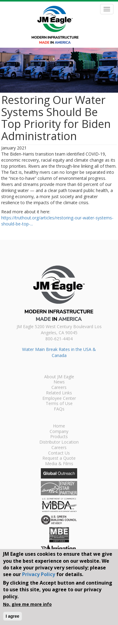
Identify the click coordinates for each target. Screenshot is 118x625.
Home (59, 426)
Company (59, 431)
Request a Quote (59, 458)
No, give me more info (27, 604)
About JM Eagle (59, 377)
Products (59, 436)
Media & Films (59, 464)
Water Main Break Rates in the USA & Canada (59, 352)
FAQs (59, 409)
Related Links (59, 393)
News (59, 382)
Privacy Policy (38, 574)
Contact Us (59, 453)
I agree (12, 616)
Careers (59, 387)
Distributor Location (59, 442)
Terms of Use (59, 403)
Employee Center (59, 398)
